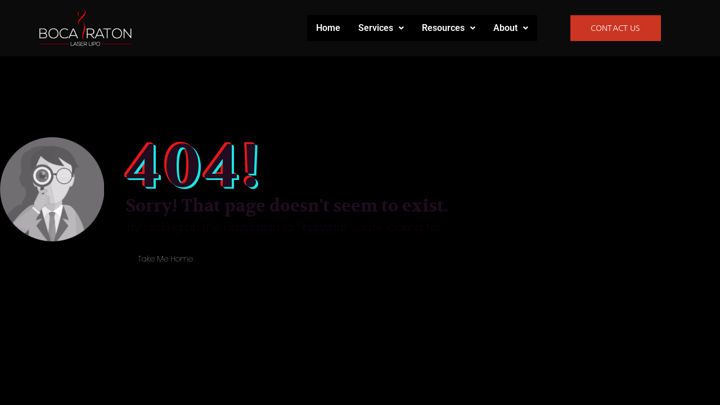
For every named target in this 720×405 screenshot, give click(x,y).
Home (328, 27)
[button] (381, 28)
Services (381, 27)
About (510, 27)
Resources (448, 27)
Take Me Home (165, 258)
